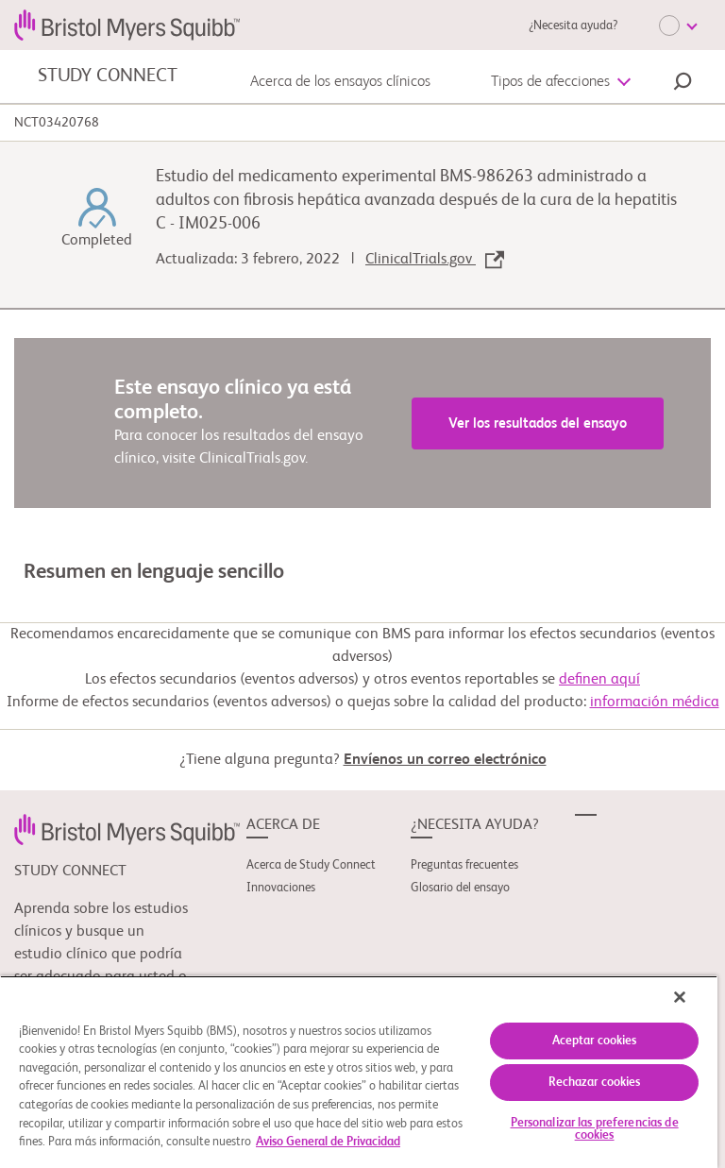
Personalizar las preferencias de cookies (595, 1129)
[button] (682, 84)
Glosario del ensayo (460, 888)
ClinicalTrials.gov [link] (434, 259)
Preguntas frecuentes (464, 865)
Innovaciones (280, 888)
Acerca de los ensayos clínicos (340, 82)
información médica (654, 702)
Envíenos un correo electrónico (445, 760)
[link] (127, 830)
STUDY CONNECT (107, 76)
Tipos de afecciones (550, 82)
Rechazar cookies (594, 1082)
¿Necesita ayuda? (573, 26)
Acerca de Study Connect (311, 865)
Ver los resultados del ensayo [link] (537, 423)
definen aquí (599, 679)
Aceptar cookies (594, 1041)
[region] (358, 1071)
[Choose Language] (678, 25)
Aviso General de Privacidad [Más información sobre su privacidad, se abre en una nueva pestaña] (328, 1142)
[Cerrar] (679, 997)
